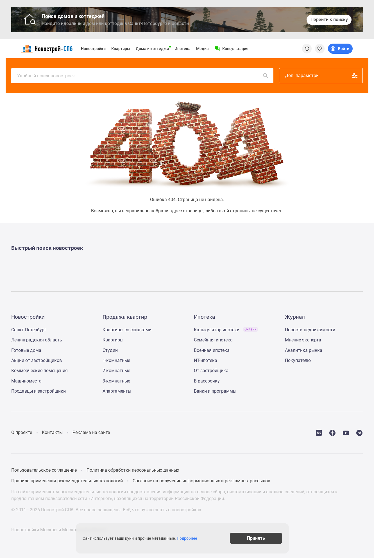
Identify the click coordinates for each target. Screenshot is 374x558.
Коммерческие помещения (39, 370)
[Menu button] (231, 48)
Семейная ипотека (213, 340)
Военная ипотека (212, 350)
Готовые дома (26, 350)
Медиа (202, 48)
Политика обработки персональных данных (133, 470)
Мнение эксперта (303, 340)
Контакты (52, 432)
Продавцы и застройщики (38, 391)
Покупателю (298, 360)
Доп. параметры (321, 75)
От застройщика (211, 370)
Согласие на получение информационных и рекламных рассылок (201, 480)
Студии (110, 350)
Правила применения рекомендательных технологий (67, 480)
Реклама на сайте (91, 432)
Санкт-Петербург (28, 329)
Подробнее (190, 538)
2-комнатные (116, 370)
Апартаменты (117, 391)
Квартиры (120, 48)
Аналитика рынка (303, 350)
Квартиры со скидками (127, 329)
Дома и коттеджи (152, 48)
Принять (262, 538)
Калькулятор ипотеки (226, 329)
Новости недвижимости (310, 329)
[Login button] (340, 49)
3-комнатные (116, 381)
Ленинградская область (36, 340)
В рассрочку (207, 381)
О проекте (21, 432)
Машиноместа (26, 381)
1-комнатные (116, 360)
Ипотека (182, 48)
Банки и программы (215, 391)
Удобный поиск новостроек (143, 75)
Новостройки (93, 48)
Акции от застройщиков (36, 360)
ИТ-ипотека (205, 360)
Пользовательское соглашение (44, 470)
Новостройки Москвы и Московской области (58, 529)
